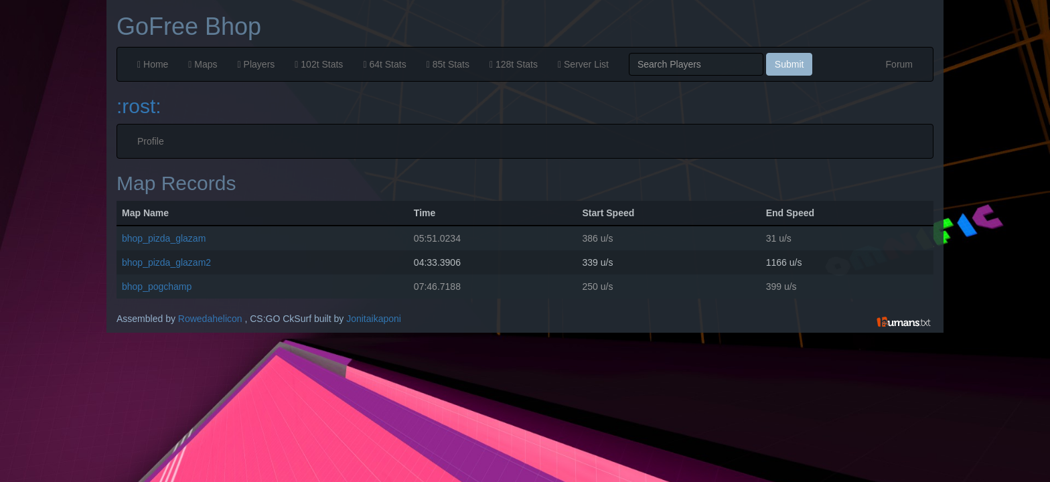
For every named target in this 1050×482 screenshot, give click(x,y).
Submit (789, 64)
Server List (583, 64)
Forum (899, 64)
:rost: (139, 106)
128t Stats (514, 64)
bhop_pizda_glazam (164, 238)
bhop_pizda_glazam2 (166, 262)
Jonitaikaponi (373, 318)
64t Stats (384, 64)
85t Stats (448, 64)
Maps (202, 64)
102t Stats (319, 64)
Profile (150, 141)
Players (256, 64)
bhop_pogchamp (157, 286)
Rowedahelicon (210, 318)
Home (152, 64)
